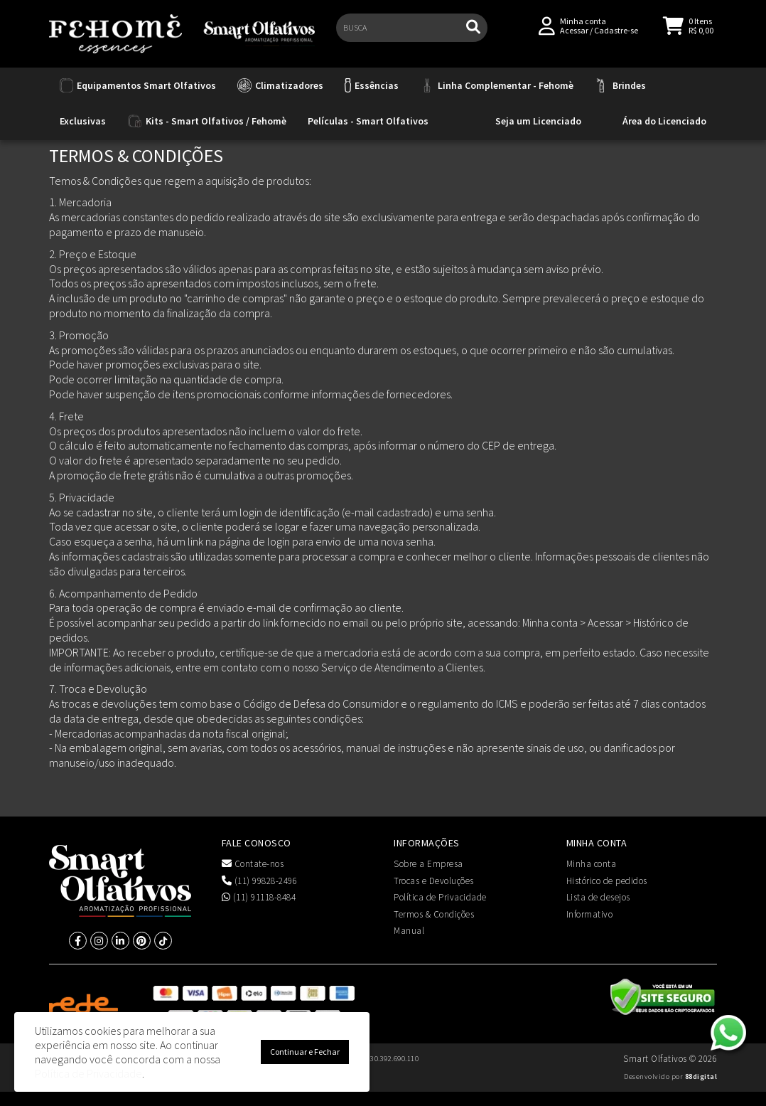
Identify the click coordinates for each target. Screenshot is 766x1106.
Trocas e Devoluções (434, 881)
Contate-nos (253, 864)
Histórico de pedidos (606, 881)
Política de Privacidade (440, 897)
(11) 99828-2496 (260, 881)
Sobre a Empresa (428, 864)
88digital (701, 1076)
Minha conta (591, 864)
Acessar (574, 36)
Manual (409, 931)
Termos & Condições (434, 914)
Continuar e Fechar (305, 1051)
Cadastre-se (616, 36)
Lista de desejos (598, 897)
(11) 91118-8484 (259, 897)
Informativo (589, 914)
